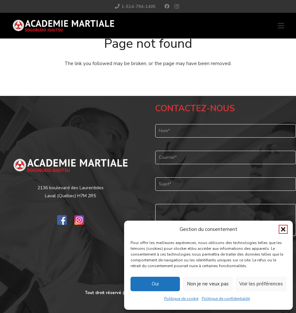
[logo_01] (63, 25)
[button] (283, 229)
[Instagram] (177, 6)
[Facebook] (167, 6)
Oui (155, 284)
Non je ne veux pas (208, 284)
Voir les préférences (261, 284)
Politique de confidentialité (226, 298)
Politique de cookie (181, 298)
